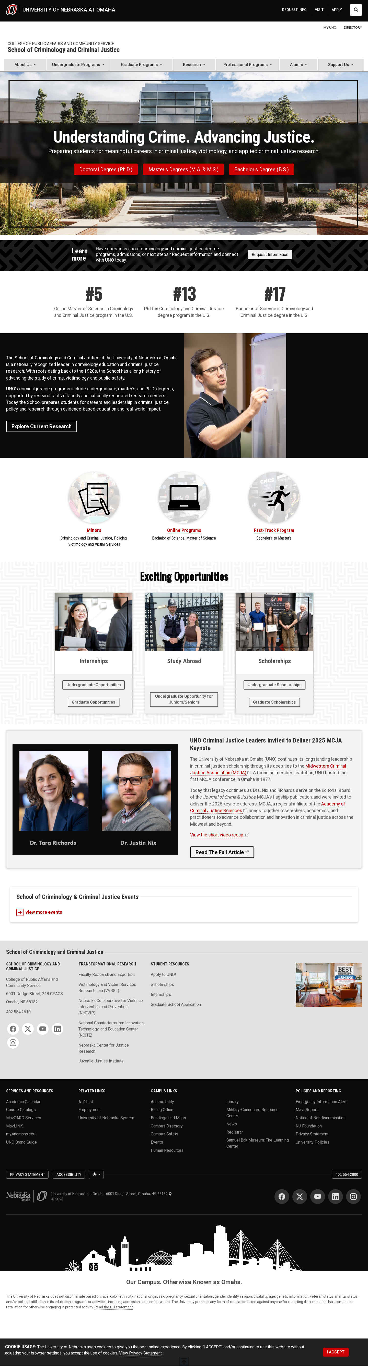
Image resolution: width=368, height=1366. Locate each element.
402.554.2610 (18, 1011)
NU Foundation (309, 1125)
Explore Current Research (42, 426)
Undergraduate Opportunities (93, 684)
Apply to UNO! (163, 974)
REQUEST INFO (294, 10)
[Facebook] (13, 1029)
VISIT (319, 10)
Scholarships (162, 984)
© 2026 (58, 1199)
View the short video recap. (217, 834)
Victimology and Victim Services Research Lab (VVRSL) (107, 987)
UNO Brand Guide (21, 1141)
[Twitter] (28, 1029)
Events (157, 1141)
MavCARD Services (23, 1117)
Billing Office (162, 1109)
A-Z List (85, 1101)
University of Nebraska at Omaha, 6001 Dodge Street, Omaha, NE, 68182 (111, 1194)
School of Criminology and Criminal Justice (64, 50)
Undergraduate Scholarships (275, 684)
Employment (89, 1109)
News (231, 1123)
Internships (161, 994)
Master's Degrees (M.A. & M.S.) (183, 169)
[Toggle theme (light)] (96, 1175)
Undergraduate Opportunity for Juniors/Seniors (184, 699)
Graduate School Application (176, 1004)
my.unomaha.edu (20, 1134)
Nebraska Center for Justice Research (103, 1048)
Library (232, 1101)
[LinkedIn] (57, 1029)
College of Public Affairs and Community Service (61, 43)
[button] (25, 65)
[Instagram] (13, 1043)
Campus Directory (167, 1125)
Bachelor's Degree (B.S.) (261, 169)
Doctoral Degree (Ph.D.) (105, 169)
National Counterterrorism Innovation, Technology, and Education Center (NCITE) (111, 1029)
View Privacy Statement (140, 1352)
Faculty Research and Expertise (106, 974)
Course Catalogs (21, 1109)
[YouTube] (43, 1029)
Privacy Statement (312, 1134)
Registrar (234, 1132)
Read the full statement (114, 1307)
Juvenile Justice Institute (101, 1061)
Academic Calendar (23, 1101)
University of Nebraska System (106, 1117)
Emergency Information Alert (321, 1101)
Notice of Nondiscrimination (321, 1117)
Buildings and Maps (168, 1117)
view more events (39, 912)
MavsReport (307, 1109)
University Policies (312, 1141)
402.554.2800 (347, 1175)
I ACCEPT (335, 1352)
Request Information (270, 254)
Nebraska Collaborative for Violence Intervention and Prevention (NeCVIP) (110, 1006)
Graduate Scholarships (274, 702)
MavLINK (14, 1125)
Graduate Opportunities (93, 702)
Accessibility (162, 1101)
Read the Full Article (219, 852)
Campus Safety (164, 1134)
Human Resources (167, 1150)
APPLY (337, 10)
